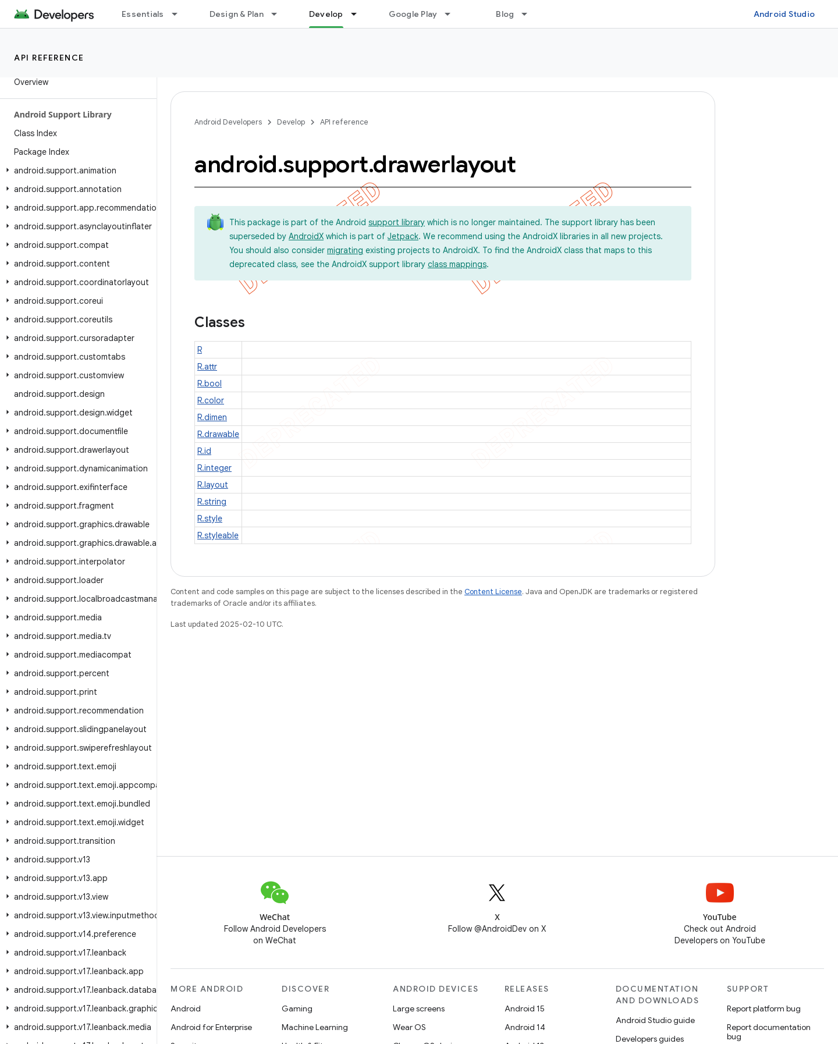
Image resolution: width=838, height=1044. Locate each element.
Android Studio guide (655, 1020)
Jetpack (403, 236)
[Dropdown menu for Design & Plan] (279, 14)
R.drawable (218, 434)
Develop (291, 122)
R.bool (209, 383)
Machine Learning (315, 1027)
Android (186, 1008)
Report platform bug (764, 1008)
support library (396, 222)
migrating (345, 250)
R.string (211, 501)
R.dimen (212, 417)
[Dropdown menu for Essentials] (180, 14)
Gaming (297, 1008)
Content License (493, 591)
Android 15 (525, 1008)
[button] (76, 170)
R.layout (212, 485)
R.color (210, 400)
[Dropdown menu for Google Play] (452, 14)
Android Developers (228, 122)
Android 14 (525, 1027)
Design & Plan (237, 14)
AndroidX (306, 236)
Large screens (419, 1008)
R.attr (207, 366)
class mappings (457, 264)
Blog (505, 14)
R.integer (214, 468)
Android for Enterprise (211, 1027)
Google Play (413, 14)
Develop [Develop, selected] (326, 14)
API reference (49, 57)
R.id (204, 451)
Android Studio (784, 14)
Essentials (143, 14)
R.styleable (218, 535)
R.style (209, 518)
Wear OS (409, 1027)
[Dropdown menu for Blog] (529, 14)
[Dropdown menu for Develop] (359, 14)
